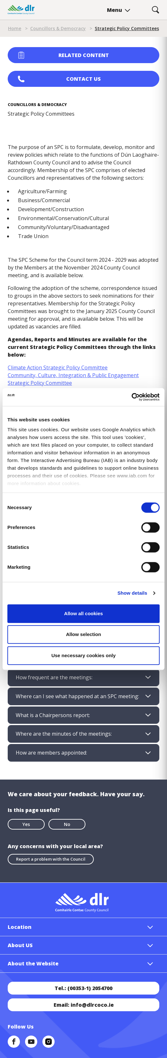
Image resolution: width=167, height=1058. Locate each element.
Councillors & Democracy (58, 28)
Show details (132, 593)
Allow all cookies (83, 613)
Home (14, 28)
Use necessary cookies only (83, 655)
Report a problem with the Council (50, 859)
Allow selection (83, 634)
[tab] (83, 677)
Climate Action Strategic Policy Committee (58, 367)
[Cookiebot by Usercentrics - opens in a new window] (131, 397)
